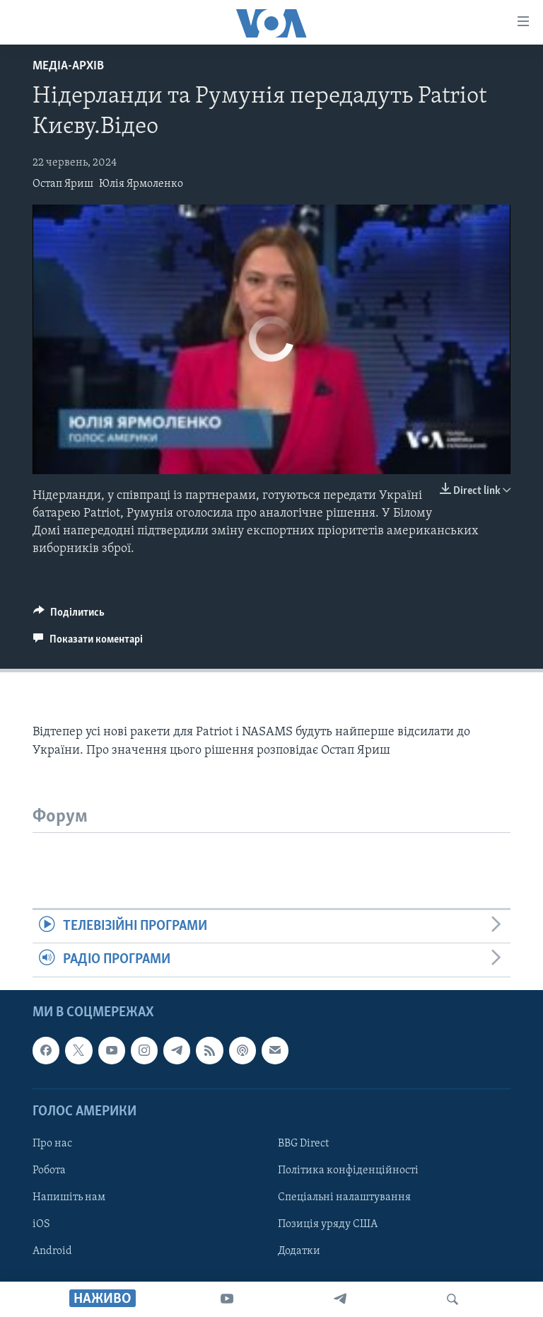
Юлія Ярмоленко (141, 184)
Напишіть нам (69, 1197)
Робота (49, 1170)
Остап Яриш (63, 184)
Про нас (52, 1143)
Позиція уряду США (328, 1224)
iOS (41, 1224)
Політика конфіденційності (348, 1170)
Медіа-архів (68, 66)
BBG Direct (303, 1143)
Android (52, 1251)
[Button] (69, 615)
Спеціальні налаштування (344, 1197)
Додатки (299, 1251)
